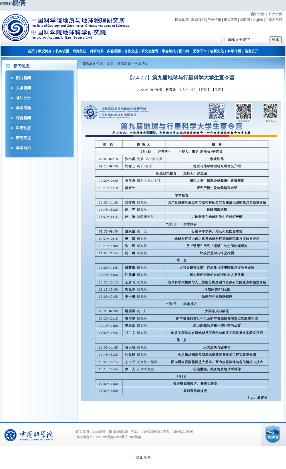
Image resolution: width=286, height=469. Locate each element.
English (258, 20)
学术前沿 (23, 148)
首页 (31, 51)
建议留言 (230, 20)
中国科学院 (274, 20)
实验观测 (114, 51)
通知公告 (23, 98)
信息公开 (251, 51)
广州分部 (276, 14)
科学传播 (234, 51)
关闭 (217, 90)
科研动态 (23, 128)
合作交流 (131, 51)
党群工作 (199, 51)
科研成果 (97, 51)
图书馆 (184, 51)
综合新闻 (23, 118)
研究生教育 (149, 51)
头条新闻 (23, 88)
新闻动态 (124, 64)
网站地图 (182, 20)
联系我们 (198, 20)
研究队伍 (79, 51)
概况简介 (45, 51)
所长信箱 (214, 20)
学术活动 (23, 108)
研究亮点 (23, 138)
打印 (204, 90)
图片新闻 (23, 78)
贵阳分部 (258, 14)
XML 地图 (142, 458)
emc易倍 (121, 437)
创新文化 (217, 51)
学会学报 (169, 51)
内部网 (245, 20)
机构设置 (62, 51)
